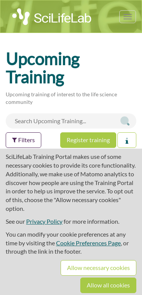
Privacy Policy (44, 221)
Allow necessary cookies (98, 267)
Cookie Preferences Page (88, 242)
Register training (88, 139)
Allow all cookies (108, 285)
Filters (23, 139)
